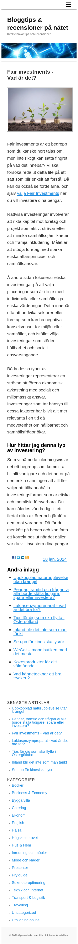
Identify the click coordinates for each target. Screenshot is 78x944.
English (18, 823)
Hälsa (16, 830)
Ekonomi (19, 815)
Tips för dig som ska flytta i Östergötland (38, 619)
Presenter (20, 868)
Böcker (18, 785)
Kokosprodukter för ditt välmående (35, 663)
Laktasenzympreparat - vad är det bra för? (39, 607)
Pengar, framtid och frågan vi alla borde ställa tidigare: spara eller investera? (41, 593)
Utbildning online (26, 920)
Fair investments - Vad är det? (37, 733)
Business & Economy (29, 793)
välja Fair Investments (38, 193)
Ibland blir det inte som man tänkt (39, 631)
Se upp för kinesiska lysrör (38, 641)
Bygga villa (21, 800)
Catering (19, 808)
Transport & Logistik (28, 898)
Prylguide (19, 875)
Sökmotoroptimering (28, 883)
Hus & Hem (21, 845)
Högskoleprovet (25, 838)
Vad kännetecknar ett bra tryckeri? (37, 675)
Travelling (20, 905)
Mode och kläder (26, 860)
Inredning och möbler (29, 853)
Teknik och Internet (27, 890)
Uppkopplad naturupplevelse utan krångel (40, 579)
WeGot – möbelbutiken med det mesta (40, 651)
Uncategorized (24, 913)
